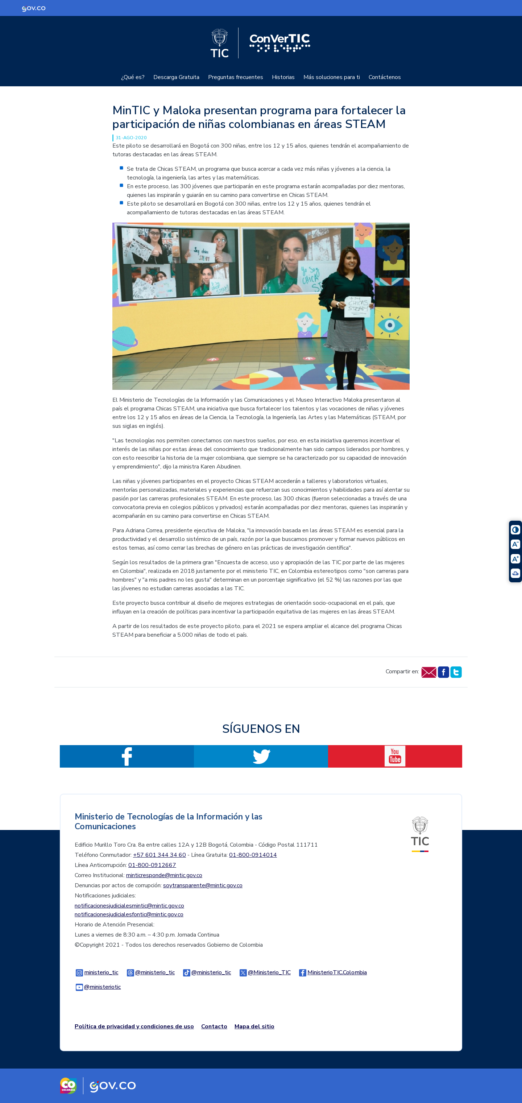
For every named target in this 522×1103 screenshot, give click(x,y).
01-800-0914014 (253, 855)
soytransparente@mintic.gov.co (203, 885)
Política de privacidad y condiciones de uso (134, 1026)
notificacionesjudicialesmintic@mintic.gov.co (129, 906)
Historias (283, 77)
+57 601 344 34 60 (159, 855)
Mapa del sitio (254, 1026)
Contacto (214, 1026)
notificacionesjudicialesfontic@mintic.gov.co (129, 914)
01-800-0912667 (152, 865)
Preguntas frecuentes (235, 77)
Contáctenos (385, 77)
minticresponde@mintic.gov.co (164, 875)
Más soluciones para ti (331, 77)
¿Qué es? (133, 77)
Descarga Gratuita (176, 77)
